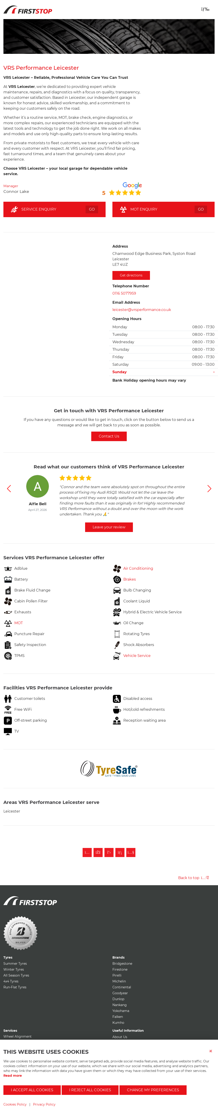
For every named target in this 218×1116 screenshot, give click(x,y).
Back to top (193, 878)
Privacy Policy (44, 1104)
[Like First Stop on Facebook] (98, 852)
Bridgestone (122, 964)
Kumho (118, 1023)
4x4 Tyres (10, 981)
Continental (121, 987)
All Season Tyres (16, 975)
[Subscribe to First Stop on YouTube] (130, 852)
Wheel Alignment (17, 1036)
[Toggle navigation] (205, 9)
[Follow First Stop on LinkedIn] (119, 852)
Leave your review (109, 527)
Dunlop (118, 999)
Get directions (131, 275)
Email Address (126, 302)
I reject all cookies (90, 1090)
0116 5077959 (124, 293)
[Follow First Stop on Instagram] (87, 852)
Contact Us (109, 436)
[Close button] (212, 1054)
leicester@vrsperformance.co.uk (141, 310)
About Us (119, 1037)
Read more (12, 1076)
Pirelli (117, 975)
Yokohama (120, 1011)
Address (120, 246)
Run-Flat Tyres (14, 987)
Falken (117, 1017)
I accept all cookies (32, 1090)
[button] (9, 489)
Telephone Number (130, 286)
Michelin (119, 981)
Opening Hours (127, 319)
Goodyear (120, 993)
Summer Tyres (15, 964)
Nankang (119, 1005)
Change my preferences (153, 1090)
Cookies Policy (15, 1104)
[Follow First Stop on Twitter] (109, 852)
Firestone (119, 969)
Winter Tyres (13, 969)
